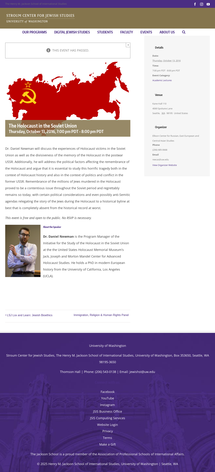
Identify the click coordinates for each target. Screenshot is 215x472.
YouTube (107, 398)
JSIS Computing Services (107, 418)
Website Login (107, 425)
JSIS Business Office (107, 411)
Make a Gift (107, 444)
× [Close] (128, 44)
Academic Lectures (162, 80)
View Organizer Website (164, 165)
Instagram (107, 405)
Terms (107, 438)
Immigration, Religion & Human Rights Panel (101, 315)
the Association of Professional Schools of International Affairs (138, 454)
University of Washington (107, 346)
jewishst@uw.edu (142, 372)
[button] (183, 32)
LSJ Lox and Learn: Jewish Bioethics (29, 315)
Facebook (108, 392)
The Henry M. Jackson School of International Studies (36, 3)
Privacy (107, 431)
